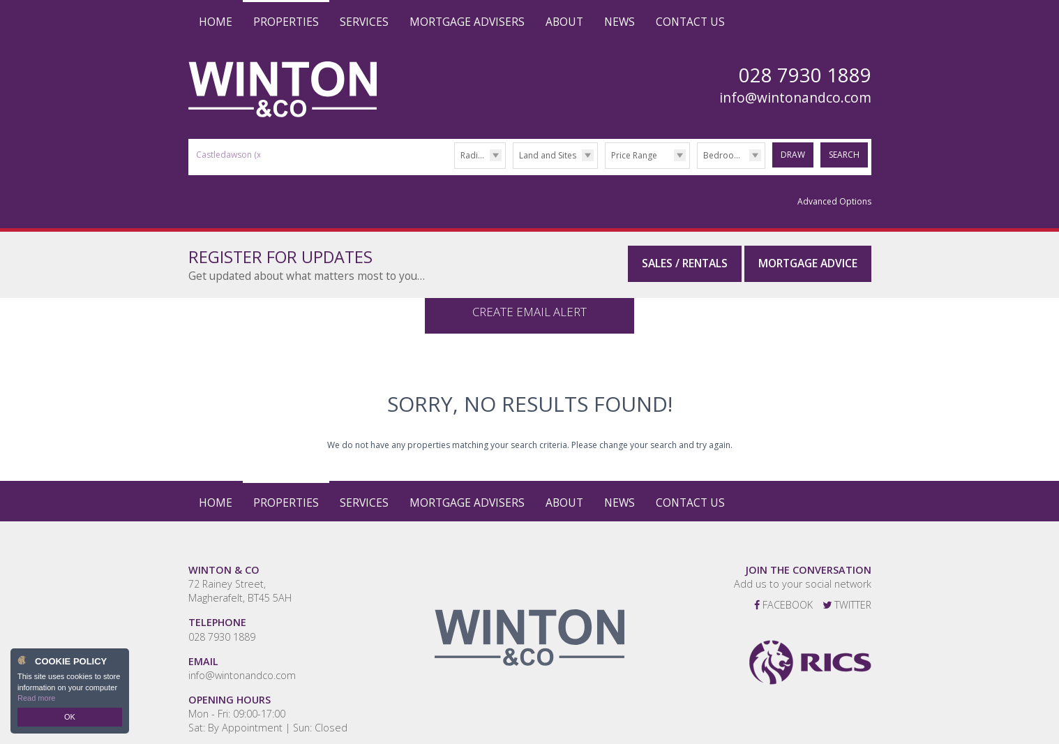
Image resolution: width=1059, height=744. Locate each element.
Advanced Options (834, 201)
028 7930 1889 (221, 623)
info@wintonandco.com (795, 98)
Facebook (783, 591)
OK (69, 717)
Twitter (847, 591)
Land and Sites (547, 155)
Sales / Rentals (685, 263)
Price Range (634, 155)
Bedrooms (724, 155)
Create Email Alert (529, 298)
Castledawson (229, 155)
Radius (473, 155)
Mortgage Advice (807, 263)
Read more (36, 698)
